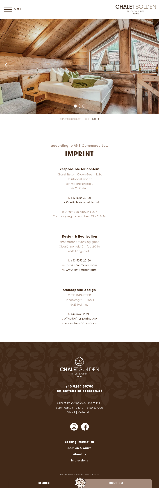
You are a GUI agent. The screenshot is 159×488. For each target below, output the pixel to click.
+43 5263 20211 (81, 314)
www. (69, 323)
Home (87, 119)
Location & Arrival (79, 448)
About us (79, 454)
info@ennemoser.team (81, 265)
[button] (9, 65)
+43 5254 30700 (81, 198)
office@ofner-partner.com (81, 319)
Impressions (79, 460)
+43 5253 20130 (81, 260)
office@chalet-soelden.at (81, 202)
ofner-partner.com (85, 323)
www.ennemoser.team (81, 270)
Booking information (79, 442)
